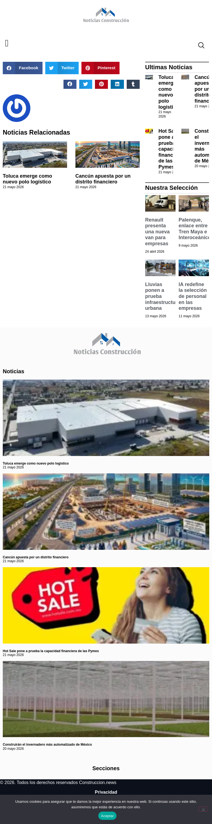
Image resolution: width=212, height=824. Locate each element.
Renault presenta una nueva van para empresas (157, 231)
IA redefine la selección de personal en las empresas (193, 296)
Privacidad (106, 792)
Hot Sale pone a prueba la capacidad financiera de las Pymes (170, 149)
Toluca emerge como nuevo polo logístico (27, 179)
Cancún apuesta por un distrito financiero (103, 179)
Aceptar (107, 816)
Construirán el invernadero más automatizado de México (47, 744)
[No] (203, 809)
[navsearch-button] (199, 46)
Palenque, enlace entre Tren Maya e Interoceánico (195, 229)
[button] (7, 43)
